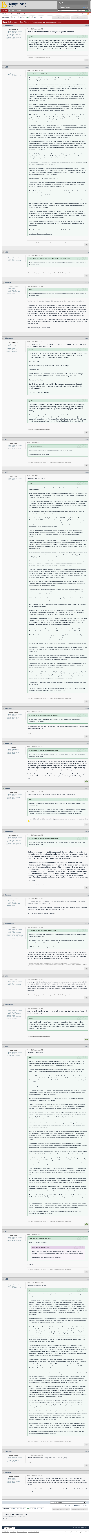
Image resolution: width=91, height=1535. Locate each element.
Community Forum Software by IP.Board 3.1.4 (77, 1532)
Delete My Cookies (22, 1532)
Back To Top (5, 1532)
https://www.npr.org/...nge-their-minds (39, 328)
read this (53, 1011)
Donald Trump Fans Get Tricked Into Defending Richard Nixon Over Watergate (51, 794)
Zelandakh (9, 708)
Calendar (18, 10)
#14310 (87, 788)
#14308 (87, 708)
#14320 (87, 1472)
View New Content (81, 14)
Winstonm (9, 25)
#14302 (87, 67)
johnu (7, 788)
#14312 (87, 895)
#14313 (87, 924)
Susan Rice (37, 1285)
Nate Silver (39, 982)
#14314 (87, 976)
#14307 (87, 472)
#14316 (87, 1046)
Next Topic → (85, 1505)
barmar (8, 283)
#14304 (87, 283)
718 (35, 17)
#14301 (87, 25)
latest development (36, 1458)
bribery (60, 346)
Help (85, 7)
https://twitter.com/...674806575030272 (39, 454)
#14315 (87, 1005)
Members (11, 10)
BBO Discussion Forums (8, 14)
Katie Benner (35, 1052)
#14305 (87, 338)
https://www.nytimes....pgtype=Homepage (40, 234)
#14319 (87, 1451)
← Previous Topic (65, 1505)
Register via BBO (65, 7)
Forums (4, 10)
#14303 (87, 252)
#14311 (87, 831)
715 (24, 17)
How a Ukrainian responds (38, 32)
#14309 (87, 743)
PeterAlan (9, 743)
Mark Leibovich (35, 478)
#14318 (87, 1279)
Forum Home (13, 1532)
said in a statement (49, 1071)
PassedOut (9, 924)
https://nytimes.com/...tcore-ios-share (42, 1257)
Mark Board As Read (33, 1532)
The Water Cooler (28, 14)
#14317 (87, 1231)
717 (31, 17)
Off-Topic (19, 14)
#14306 (87, 439)
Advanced (89, 11)
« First (13, 17)
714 (21, 17)
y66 (6, 67)
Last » (41, 17)
